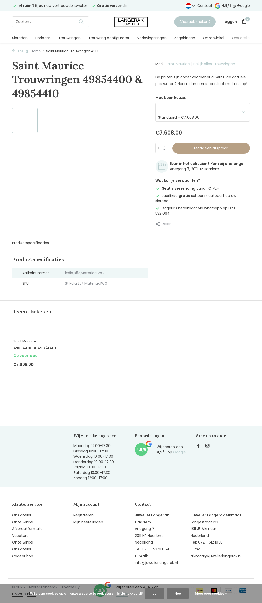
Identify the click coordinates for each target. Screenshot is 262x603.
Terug (20, 51)
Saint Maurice (178, 63)
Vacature (20, 535)
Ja (154, 593)
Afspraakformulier (28, 528)
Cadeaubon (22, 556)
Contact (204, 5)
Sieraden (20, 37)
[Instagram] (207, 446)
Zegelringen (184, 37)
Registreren (83, 515)
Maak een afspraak (211, 148)
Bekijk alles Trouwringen (214, 63)
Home (38, 51)
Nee (177, 593)
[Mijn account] (228, 22)
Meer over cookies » (211, 593)
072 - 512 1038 (210, 542)
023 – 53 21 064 (155, 549)
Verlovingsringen (152, 37)
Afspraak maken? (195, 21)
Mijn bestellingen (88, 522)
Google (243, 5)
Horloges (43, 37)
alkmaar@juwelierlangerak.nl (216, 556)
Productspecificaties (30, 242)
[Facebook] (198, 446)
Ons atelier (241, 37)
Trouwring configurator (108, 37)
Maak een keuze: (170, 97)
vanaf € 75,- (187, 188)
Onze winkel (213, 37)
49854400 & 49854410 (34, 348)
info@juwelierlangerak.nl (156, 562)
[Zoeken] (50, 21)
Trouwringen (69, 37)
